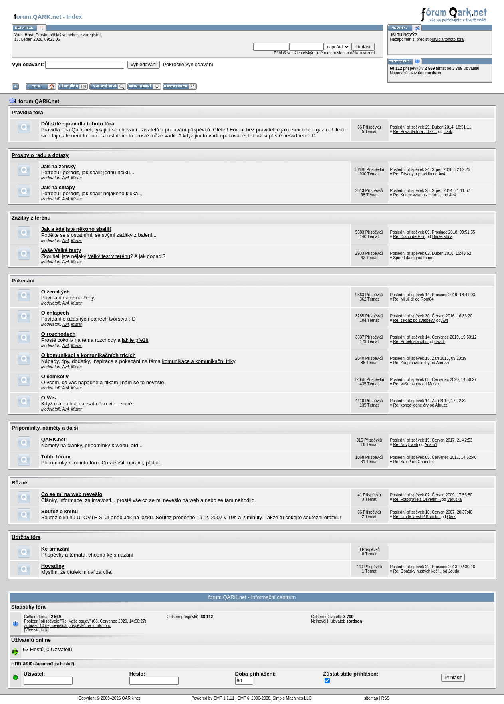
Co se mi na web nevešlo (72, 494)
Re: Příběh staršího (411, 341)
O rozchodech (58, 334)
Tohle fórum (56, 457)
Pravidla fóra (27, 112)
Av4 (65, 178)
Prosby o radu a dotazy (40, 155)
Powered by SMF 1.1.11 (213, 698)
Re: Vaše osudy (407, 384)
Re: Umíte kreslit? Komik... (416, 516)
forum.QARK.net (38, 101)
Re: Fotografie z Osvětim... (417, 499)
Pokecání (23, 281)
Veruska (454, 499)
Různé (19, 483)
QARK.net (53, 439)
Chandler (426, 462)
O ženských (55, 292)
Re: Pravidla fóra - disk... (415, 131)
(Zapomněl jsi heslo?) (53, 664)
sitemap (371, 698)
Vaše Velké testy (61, 250)
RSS (385, 698)
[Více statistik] (36, 630)
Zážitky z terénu (31, 218)
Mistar (76, 178)
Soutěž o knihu (59, 511)
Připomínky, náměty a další (45, 428)
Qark (448, 131)
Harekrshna (442, 236)
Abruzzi (442, 363)
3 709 (348, 617)
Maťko (433, 384)
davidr (439, 341)
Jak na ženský (58, 166)
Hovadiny (53, 566)
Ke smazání (55, 549)
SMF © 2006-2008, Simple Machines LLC (275, 698)
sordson (433, 73)
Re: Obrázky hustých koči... (417, 571)
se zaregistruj (89, 35)
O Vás (48, 398)
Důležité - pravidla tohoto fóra (77, 124)
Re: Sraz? (402, 462)
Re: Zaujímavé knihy (411, 363)
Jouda (453, 571)
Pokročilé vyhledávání (188, 64)
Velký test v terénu (109, 256)
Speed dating (405, 258)
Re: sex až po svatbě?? (414, 320)
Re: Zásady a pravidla (412, 174)
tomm (428, 258)
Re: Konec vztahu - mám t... (417, 195)
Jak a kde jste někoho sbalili (76, 229)
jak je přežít (135, 340)
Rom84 (427, 299)
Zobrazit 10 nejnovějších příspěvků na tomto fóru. (67, 625)
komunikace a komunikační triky (198, 361)
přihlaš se (58, 35)
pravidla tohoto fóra (447, 39)
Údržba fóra (26, 537)
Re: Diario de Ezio (409, 236)
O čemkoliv (55, 376)
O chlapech (55, 313)
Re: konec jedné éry (411, 405)
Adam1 (431, 444)
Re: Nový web (405, 444)
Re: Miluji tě (403, 299)
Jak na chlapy (58, 187)
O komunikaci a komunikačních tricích (88, 355)
